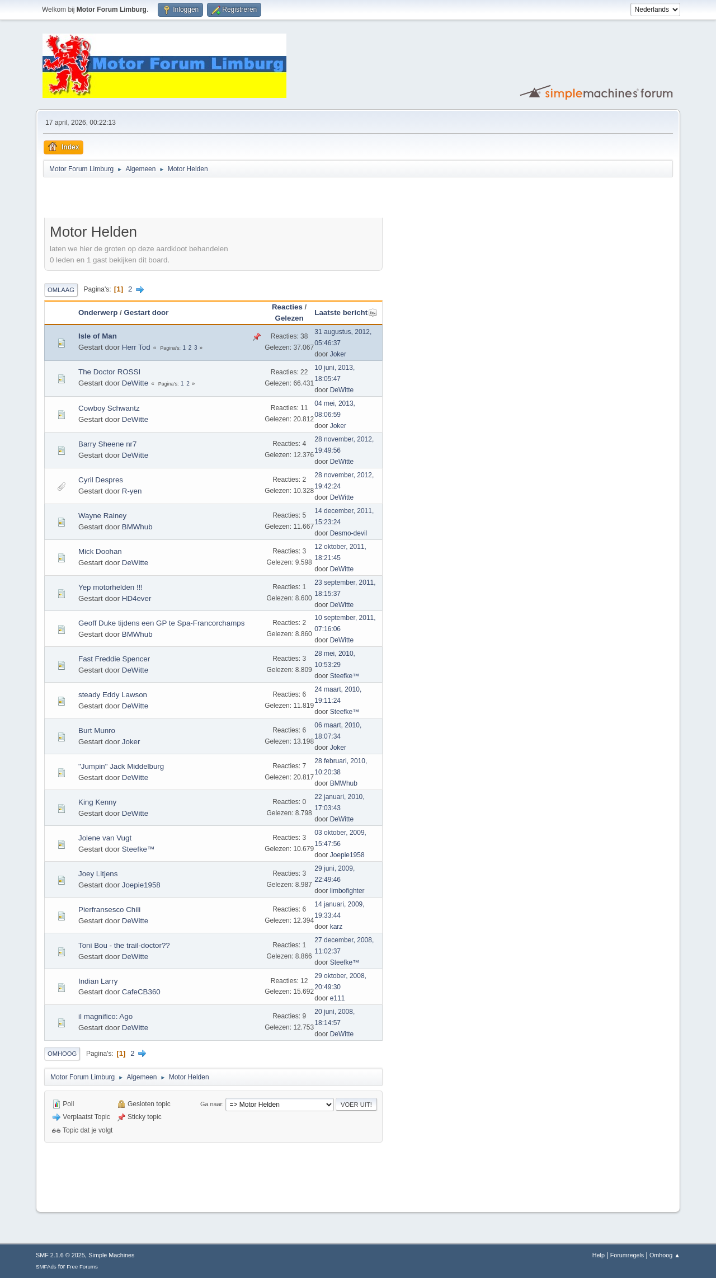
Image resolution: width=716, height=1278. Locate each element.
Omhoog (62, 1053)
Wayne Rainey (102, 515)
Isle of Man (97, 336)
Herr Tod (136, 347)
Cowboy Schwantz (109, 408)
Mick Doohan (100, 551)
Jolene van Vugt (104, 838)
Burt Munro (96, 730)
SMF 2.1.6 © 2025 (60, 1255)
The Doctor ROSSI (109, 372)
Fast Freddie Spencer (114, 659)
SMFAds (46, 1266)
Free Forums (82, 1266)
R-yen (132, 491)
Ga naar (211, 1104)
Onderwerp (97, 312)
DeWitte (135, 383)
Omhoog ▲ (664, 1255)
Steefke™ (345, 676)
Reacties (287, 307)
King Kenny (97, 802)
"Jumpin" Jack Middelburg (121, 766)
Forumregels (627, 1255)
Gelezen (289, 318)
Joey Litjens (97, 874)
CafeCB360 (141, 992)
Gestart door (146, 312)
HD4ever (137, 598)
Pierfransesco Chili (109, 909)
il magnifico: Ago (105, 1016)
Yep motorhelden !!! (110, 587)
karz (336, 927)
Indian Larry (97, 981)
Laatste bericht (346, 312)
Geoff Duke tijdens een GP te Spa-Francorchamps (161, 623)
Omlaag (61, 289)
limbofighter (347, 891)
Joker (338, 354)
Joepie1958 (347, 855)
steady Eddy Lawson (112, 694)
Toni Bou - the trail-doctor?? (124, 945)
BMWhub (137, 527)
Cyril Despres (100, 480)
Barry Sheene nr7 (107, 444)
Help (598, 1255)
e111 (337, 998)
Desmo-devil (349, 533)
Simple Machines (111, 1255)
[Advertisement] (175, 199)
